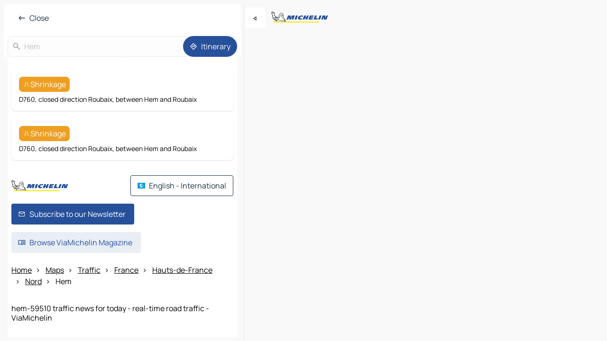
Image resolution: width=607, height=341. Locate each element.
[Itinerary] (210, 46)
